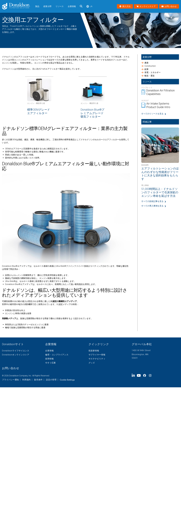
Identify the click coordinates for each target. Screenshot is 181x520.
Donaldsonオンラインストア (15, 355)
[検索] (81, 6)
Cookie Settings (67, 380)
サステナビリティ (97, 359)
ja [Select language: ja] (89, 6)
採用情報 (49, 359)
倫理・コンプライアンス (56, 355)
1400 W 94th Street (141, 350)
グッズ (92, 363)
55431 (135, 358)
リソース (60, 6)
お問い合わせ (10, 368)
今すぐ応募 (50, 363)
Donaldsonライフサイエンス (15, 351)
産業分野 (47, 6)
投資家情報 (94, 351)
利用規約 (26, 380)
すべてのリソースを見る (152, 113)
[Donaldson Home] (17, 6)
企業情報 (72, 6)
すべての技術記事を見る (152, 201)
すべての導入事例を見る (152, 206)
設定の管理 (51, 380)
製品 (37, 6)
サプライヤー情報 (97, 355)
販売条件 (38, 380)
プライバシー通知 (10, 380)
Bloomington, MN (140, 354)
